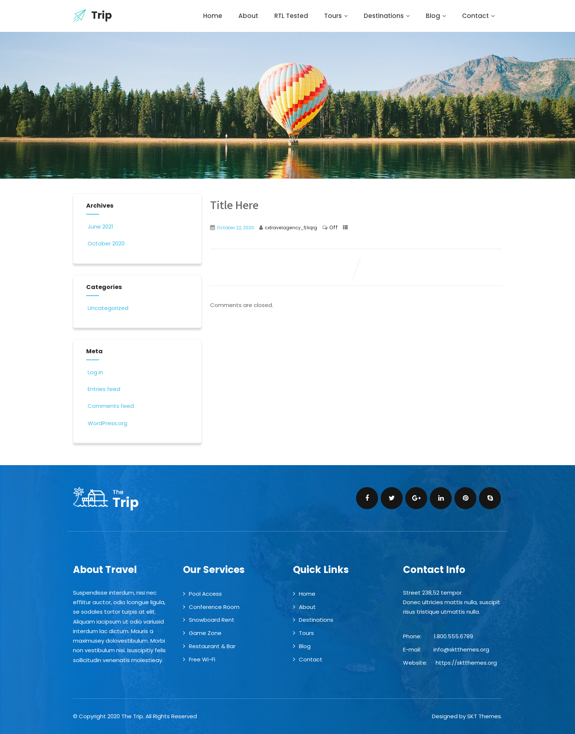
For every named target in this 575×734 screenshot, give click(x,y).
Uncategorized (107, 308)
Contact (478, 15)
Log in (94, 372)
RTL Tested (291, 15)
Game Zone (205, 633)
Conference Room (214, 607)
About (248, 15)
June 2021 (100, 226)
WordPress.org (106, 423)
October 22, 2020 (235, 227)
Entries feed (103, 389)
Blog (436, 15)
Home (212, 15)
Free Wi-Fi (202, 659)
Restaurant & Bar (212, 646)
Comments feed (110, 406)
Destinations (387, 15)
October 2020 (106, 243)
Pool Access (205, 594)
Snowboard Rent (211, 620)
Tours (336, 15)
